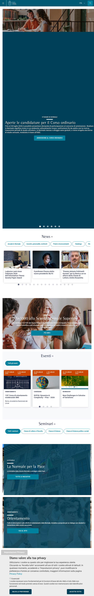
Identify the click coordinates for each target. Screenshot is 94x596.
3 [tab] (47, 226)
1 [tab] (40, 226)
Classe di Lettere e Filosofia (33, 431)
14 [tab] (68, 284)
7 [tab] (41, 284)
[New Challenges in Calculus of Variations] (74, 386)
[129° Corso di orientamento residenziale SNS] (17, 388)
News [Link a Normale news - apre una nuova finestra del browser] (47, 237)
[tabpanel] (17, 268)
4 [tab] (51, 226)
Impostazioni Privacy (14, 552)
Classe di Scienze (54, 431)
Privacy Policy (15, 574)
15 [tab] (72, 284)
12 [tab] (60, 284)
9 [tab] (49, 284)
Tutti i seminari (13, 431)
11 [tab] (57, 284)
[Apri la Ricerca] (90, 3)
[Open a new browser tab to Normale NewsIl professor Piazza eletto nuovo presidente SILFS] (46, 264)
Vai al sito (23, 530)
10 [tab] (53, 284)
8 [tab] (45, 284)
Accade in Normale (14, 244)
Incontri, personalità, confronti (36, 244)
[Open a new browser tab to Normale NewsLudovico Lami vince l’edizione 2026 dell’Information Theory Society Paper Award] (17, 267)
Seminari (47, 424)
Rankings (78, 244)
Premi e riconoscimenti (61, 244)
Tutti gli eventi (13, 363)
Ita (80, 3)
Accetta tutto (75, 592)
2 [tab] (44, 226)
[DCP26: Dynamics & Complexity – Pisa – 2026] (46, 386)
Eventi (47, 356)
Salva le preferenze (20, 592)
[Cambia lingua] (84, 3)
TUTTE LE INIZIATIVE (22, 476)
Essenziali (15, 579)
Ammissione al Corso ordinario (50, 138)
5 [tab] (55, 226)
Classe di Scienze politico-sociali (77, 431)
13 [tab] (64, 284)
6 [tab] (59, 226)
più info (47, 333)
